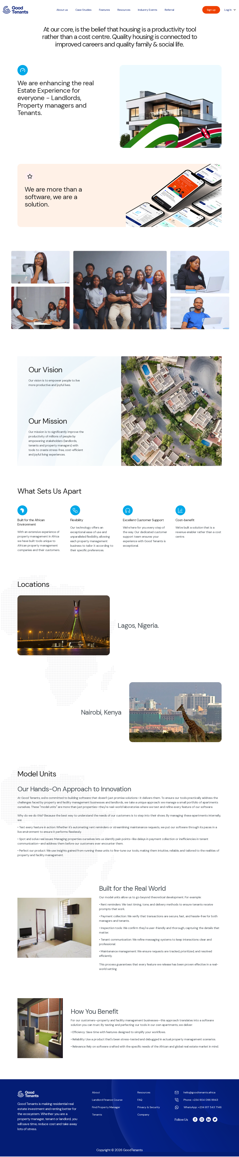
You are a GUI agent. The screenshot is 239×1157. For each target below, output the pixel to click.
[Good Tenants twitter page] (214, 1120)
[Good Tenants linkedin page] (208, 1120)
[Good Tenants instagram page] (201, 1120)
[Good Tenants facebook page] (194, 1120)
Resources (143, 1093)
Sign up (211, 10)
